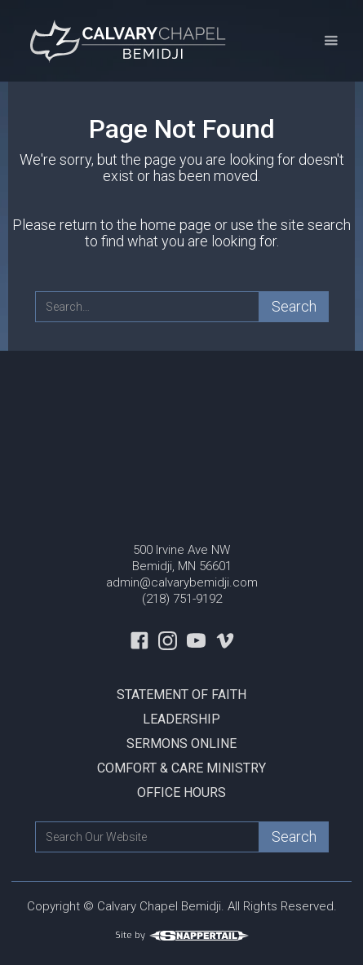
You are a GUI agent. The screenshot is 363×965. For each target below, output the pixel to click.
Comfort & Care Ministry (181, 768)
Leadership (181, 719)
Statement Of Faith (181, 694)
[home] (126, 41)
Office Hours (181, 792)
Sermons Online (181, 743)
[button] (330, 41)
